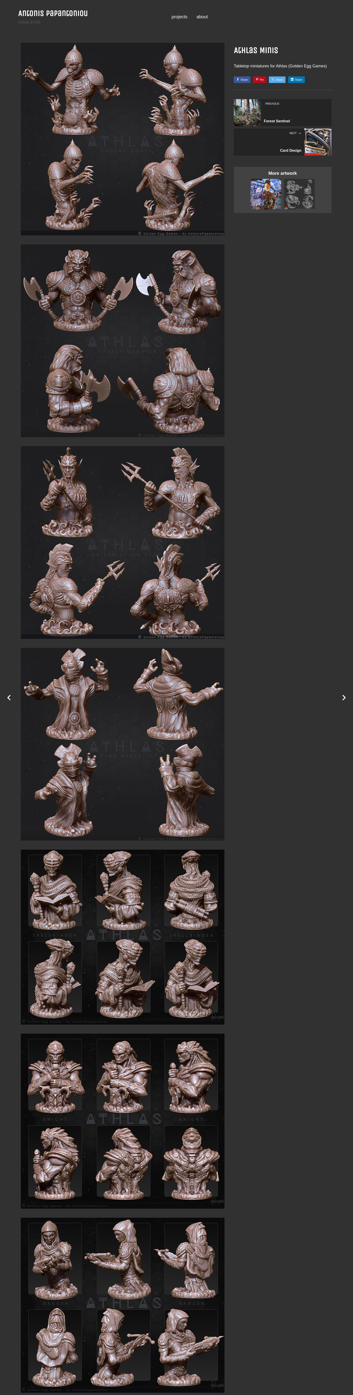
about (202, 16)
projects (179, 16)
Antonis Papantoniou (53, 13)
